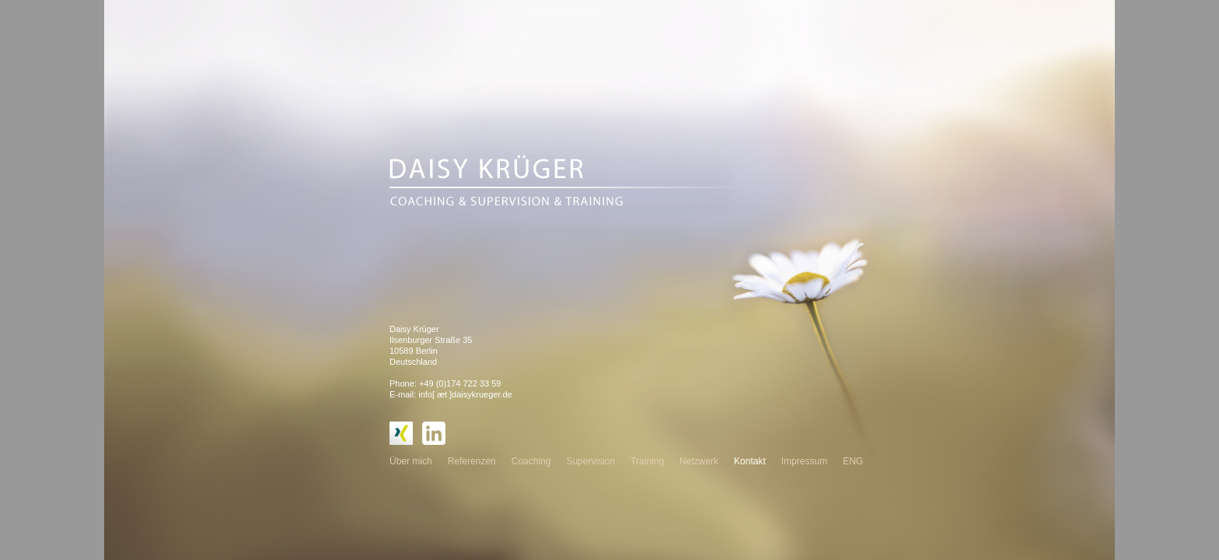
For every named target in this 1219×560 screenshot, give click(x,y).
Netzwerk (698, 461)
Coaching (531, 461)
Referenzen (472, 461)
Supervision (590, 461)
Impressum (804, 461)
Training (647, 461)
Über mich (410, 461)
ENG (853, 461)
